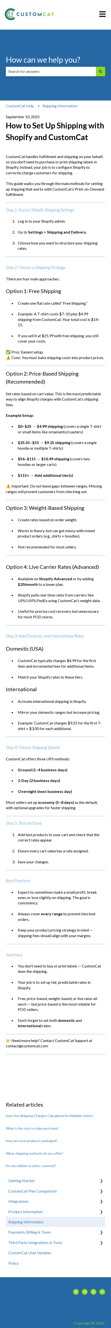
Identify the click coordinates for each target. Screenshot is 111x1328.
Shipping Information (59, 105)
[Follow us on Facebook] (76, 1292)
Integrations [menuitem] (18, 1201)
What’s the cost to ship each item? (32, 1128)
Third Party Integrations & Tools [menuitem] (35, 1242)
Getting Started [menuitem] (21, 1180)
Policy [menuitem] (13, 1263)
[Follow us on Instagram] (93, 1292)
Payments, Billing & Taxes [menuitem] (29, 1232)
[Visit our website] (85, 1292)
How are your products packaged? (31, 1141)
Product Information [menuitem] (25, 1211)
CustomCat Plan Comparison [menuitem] (32, 1191)
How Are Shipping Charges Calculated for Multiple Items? (49, 1116)
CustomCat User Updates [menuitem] (29, 1252)
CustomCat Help (20, 105)
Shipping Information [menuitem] (25, 1221)
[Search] (100, 71)
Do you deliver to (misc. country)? (31, 1166)
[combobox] (51, 71)
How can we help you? (43, 59)
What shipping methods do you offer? (34, 1153)
